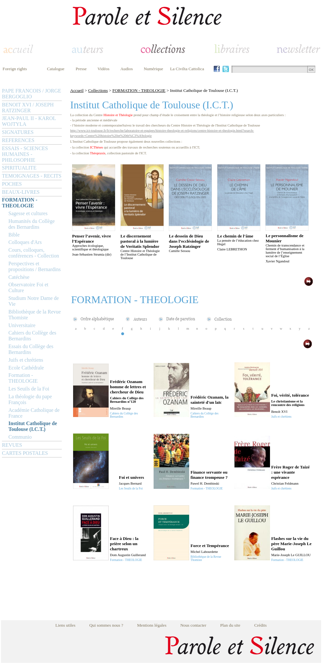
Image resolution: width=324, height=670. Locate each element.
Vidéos (104, 68)
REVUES (12, 445)
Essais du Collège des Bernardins (30, 349)
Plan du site (230, 625)
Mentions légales (152, 625)
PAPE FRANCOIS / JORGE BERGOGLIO (31, 93)
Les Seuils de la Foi (28, 388)
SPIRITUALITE (19, 167)
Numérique (153, 68)
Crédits (260, 625)
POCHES (12, 184)
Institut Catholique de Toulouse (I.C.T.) (32, 426)
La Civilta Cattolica (187, 68)
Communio (20, 437)
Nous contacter (193, 625)
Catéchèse (18, 277)
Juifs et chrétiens (25, 360)
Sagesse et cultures (28, 213)
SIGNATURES (18, 132)
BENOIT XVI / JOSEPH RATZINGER (28, 107)
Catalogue (55, 68)
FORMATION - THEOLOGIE (19, 202)
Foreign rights (15, 68)
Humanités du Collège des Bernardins (31, 224)
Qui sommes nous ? (106, 625)
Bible (14, 234)
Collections (98, 90)
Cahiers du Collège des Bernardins (32, 335)
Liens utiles (65, 625)
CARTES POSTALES (25, 453)
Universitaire (22, 325)
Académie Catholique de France (33, 413)
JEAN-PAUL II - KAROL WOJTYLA (29, 121)
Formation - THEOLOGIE (23, 378)
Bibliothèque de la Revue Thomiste (34, 314)
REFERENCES (18, 140)
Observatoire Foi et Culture (28, 287)
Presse (81, 68)
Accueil (76, 90)
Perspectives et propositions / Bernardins (34, 266)
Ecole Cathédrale (26, 367)
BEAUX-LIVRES (20, 192)
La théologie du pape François (30, 399)
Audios (126, 68)
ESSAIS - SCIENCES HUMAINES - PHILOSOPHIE (25, 154)
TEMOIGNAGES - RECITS (31, 176)
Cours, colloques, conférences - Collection (33, 252)
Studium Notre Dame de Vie (33, 301)
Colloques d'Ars (25, 242)
